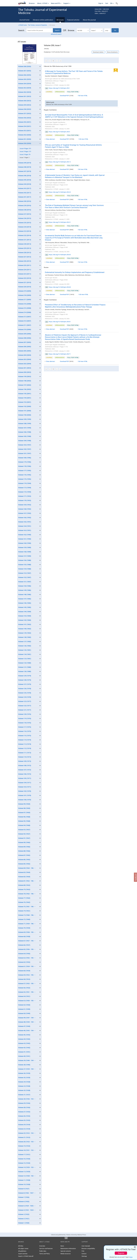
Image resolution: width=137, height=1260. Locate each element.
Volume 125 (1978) (24, 693)
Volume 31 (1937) (24, 1095)
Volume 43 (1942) (24, 1043)
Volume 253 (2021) (24, 131)
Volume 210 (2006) (24, 329)
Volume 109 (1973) (24, 761)
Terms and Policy (44, 1254)
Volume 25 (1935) (24, 1120)
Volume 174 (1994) (24, 483)
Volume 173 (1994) (24, 488)
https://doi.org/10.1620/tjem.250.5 (59, 132)
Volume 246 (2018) (24, 176)
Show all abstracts (112, 52)
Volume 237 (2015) (24, 214)
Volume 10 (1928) (24, 1184)
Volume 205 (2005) (24, 351)
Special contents (65, 1251)
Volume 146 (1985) (24, 603)
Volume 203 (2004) (24, 359)
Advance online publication (43, 20)
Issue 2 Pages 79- (25, 154)
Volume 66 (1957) (24, 945)
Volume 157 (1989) (24, 556)
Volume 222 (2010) (24, 278)
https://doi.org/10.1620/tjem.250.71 (60, 354)
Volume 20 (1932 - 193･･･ (27, 1142)
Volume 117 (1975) (24, 727)
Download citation (98, 52)
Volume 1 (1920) (23, 1223)
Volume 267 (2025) (24, 71)
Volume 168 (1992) (24, 509)
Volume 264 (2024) (24, 84)
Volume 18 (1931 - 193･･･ (27, 1150)
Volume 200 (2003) (24, 372)
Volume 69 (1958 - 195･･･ (27, 932)
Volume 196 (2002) (24, 389)
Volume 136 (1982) (24, 646)
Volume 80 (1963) (24, 885)
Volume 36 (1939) (24, 1073)
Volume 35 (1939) (24, 1078)
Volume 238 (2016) (24, 210)
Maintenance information (68, 1248)
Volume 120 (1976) (24, 714)
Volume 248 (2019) (24, 167)
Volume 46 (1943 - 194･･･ (27, 1030)
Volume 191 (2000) (24, 411)
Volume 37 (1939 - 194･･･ (27, 1069)
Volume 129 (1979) (24, 676)
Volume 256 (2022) (24, 118)
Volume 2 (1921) (23, 1219)
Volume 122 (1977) (24, 706)
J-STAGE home (22, 25)
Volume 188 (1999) (24, 423)
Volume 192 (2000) (24, 406)
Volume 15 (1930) (24, 1163)
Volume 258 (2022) (24, 109)
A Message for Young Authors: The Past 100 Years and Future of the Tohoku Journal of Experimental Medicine (74, 72)
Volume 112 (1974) (24, 748)
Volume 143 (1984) (24, 616)
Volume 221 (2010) (24, 282)
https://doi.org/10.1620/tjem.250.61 (60, 322)
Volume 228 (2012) (24, 252)
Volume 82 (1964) (24, 877)
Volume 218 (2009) (24, 295)
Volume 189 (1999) (24, 419)
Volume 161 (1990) (24, 539)
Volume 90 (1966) (24, 842)
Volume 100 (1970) (24, 800)
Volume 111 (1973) (24, 753)
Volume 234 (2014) (24, 227)
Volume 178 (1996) (24, 466)
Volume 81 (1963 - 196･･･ (27, 881)
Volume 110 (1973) (24, 757)
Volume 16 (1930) (24, 1159)
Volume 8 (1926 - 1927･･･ (27, 1193)
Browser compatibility (88, 1248)
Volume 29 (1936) (24, 1103)
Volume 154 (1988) (24, 569)
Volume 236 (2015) (24, 218)
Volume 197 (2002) (24, 385)
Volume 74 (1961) (24, 911)
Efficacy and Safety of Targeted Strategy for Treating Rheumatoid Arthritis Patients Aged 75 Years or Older (73, 146)
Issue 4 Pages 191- (25, 148)
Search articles (22, 1254)
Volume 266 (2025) (24, 75)
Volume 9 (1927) (23, 1189)
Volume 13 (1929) (24, 1172)
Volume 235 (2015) (24, 223)
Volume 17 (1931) (24, 1154)
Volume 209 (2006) (24, 334)
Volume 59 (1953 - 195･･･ (27, 975)
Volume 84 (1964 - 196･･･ (27, 868)
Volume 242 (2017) (24, 193)
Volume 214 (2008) (24, 312)
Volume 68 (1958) (24, 936)
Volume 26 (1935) (24, 1116)
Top (66, 1238)
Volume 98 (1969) (24, 808)
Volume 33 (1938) (24, 1086)
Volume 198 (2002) (24, 381)
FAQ (83, 1251)
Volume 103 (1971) (24, 787)
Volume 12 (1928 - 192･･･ (27, 1176)
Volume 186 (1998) (24, 432)
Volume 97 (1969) (24, 812)
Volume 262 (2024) (24, 92)
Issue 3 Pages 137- (25, 151)
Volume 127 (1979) (24, 684)
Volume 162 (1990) (24, 535)
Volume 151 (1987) (24, 582)
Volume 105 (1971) (24, 778)
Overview (42, 1246)
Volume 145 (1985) (24, 607)
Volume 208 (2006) (24, 338)
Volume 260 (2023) (24, 101)
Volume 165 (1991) (24, 522)
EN (112, 3)
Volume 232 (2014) (24, 235)
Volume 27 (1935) (24, 1112)
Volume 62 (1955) (24, 962)
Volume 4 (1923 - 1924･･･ (27, 1210)
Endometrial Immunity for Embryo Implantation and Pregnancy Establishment (74, 272)
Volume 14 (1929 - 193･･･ (27, 1167)
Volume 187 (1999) (24, 428)
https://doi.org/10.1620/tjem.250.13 (60, 162)
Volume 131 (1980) (24, 667)
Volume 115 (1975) (24, 736)
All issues (60, 20)
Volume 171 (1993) (24, 496)
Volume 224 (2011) (24, 270)
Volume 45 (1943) (24, 1035)
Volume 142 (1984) (24, 620)
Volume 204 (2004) (24, 355)
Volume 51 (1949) (24, 1009)
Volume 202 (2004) (24, 364)
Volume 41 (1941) (24, 1052)
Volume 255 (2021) (24, 122)
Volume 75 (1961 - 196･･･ (27, 907)
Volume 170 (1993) (24, 500)
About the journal (89, 20)
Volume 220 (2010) (24, 287)
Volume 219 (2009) (24, 291)
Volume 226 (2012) (24, 261)
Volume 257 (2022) (24, 113)
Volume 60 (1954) (24, 971)
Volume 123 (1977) (24, 701)
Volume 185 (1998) (24, 436)
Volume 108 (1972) (24, 765)
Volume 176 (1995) (24, 475)
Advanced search (56, 34)
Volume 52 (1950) (24, 1005)
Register (121, 1253)
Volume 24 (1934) (24, 1125)
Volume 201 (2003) (24, 368)
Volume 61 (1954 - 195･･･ (27, 966)
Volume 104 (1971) (24, 783)
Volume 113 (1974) (24, 744)
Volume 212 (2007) (24, 321)
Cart (106, 3)
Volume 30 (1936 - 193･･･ (27, 1099)
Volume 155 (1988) (24, 565)
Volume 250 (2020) (24, 143)
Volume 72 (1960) (24, 919)
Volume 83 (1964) (24, 872)
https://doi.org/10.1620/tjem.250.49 (60, 287)
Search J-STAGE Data (25, 1256)
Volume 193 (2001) (24, 402)
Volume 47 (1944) (24, 1026)
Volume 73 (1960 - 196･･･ (27, 915)
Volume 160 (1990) (24, 543)
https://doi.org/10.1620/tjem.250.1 (59, 88)
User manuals (86, 1246)
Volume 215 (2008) (24, 308)
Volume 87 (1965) (24, 855)
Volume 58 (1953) (24, 979)
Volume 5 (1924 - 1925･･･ (27, 1206)
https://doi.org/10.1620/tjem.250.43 (60, 255)
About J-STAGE (43, 3)
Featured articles (73, 20)
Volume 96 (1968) (24, 817)
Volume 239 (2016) (24, 205)
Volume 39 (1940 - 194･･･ (27, 1060)
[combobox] (83, 30)
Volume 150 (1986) (24, 586)
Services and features (46, 1248)
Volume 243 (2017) (24, 188)
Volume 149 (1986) (24, 590)
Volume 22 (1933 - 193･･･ (27, 1133)
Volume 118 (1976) (24, 723)
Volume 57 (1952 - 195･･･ (27, 983)
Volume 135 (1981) (24, 650)
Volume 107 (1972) (24, 770)
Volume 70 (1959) (24, 928)
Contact (84, 1254)
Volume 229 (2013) (24, 248)
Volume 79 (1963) (24, 889)
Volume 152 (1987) (24, 577)
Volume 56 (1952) (24, 988)
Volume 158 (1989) (24, 552)
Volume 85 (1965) (24, 864)
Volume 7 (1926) (23, 1197)
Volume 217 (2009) (24, 299)
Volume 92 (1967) (24, 834)
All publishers (22, 1251)
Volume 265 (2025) (24, 79)
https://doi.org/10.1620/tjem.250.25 (60, 192)
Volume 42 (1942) (24, 1048)
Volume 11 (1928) (24, 1180)
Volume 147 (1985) (24, 599)
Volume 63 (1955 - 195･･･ (27, 958)
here (131, 1257)
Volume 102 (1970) (24, 791)
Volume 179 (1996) (24, 462)
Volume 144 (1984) (24, 612)
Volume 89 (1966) (24, 847)
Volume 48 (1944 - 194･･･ (27, 1022)
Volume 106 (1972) (24, 774)
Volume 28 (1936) (24, 1107)
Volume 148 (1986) (24, 594)
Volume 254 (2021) (24, 126)
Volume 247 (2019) (24, 171)
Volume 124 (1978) (24, 697)
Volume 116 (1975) (24, 731)
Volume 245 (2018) (24, 180)
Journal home (24, 20)
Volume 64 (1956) (24, 954)
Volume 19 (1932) (24, 1146)
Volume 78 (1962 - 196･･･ (27, 894)
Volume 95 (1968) (24, 821)
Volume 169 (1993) (24, 505)
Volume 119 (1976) (24, 718)
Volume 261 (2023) (24, 96)
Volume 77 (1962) (24, 898)
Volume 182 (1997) (24, 449)
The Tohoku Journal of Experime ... (38, 25)
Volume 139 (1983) (24, 633)
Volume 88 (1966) (24, 851)
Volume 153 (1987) (24, 573)
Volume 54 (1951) (24, 996)
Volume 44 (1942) (24, 1039)
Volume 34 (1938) (24, 1082)
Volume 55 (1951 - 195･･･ (27, 992)
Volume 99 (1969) (24, 804)
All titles (20, 1246)
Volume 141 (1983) (24, 624)
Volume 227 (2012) (24, 257)
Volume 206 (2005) (24, 347)
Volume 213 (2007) (24, 317)
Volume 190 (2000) (24, 415)
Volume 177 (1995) (24, 470)
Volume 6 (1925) (23, 1201)
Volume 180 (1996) (24, 458)
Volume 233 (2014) (24, 231)
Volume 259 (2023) (24, 105)
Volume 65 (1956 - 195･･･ (27, 949)
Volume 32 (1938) (24, 1090)
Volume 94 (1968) (24, 825)
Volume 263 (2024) (24, 88)
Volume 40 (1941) (24, 1056)
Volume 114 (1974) (24, 740)
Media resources (65, 1254)
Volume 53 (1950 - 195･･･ (27, 1001)
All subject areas (23, 1248)
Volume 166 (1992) (24, 518)
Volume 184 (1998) (24, 441)
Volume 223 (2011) (24, 274)
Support (66, 3)
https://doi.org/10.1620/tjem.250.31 (60, 222)
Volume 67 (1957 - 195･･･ (27, 941)
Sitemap (84, 1256)
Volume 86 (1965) (24, 859)
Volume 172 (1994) (24, 492)
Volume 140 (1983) (24, 629)
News (62, 1246)
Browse (32, 3)
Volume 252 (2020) (24, 135)
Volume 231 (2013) (24, 240)
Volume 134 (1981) (24, 654)
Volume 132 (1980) (24, 663)
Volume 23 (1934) (24, 1129)
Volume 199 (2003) (24, 376)
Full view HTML (82, 96)
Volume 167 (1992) (24, 513)
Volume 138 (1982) (24, 637)
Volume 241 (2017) (24, 197)
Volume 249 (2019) (24, 163)
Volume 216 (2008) (24, 304)
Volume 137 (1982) (24, 641)
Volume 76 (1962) (24, 902)
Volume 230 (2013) (24, 244)
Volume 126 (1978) (24, 688)
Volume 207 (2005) (24, 342)
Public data (42, 1251)
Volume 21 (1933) (24, 1137)
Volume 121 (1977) (24, 710)
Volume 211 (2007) (24, 325)
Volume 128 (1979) (24, 680)
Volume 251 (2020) (24, 139)
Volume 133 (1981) (24, 659)
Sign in (100, 3)
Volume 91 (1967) (24, 838)
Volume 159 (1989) (24, 547)
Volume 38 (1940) (24, 1065)
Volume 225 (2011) (24, 265)
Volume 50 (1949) (24, 1013)
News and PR (56, 3)
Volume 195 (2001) (24, 394)
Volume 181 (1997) (24, 453)
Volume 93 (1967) (24, 830)
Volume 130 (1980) (24, 671)
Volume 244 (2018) (24, 184)
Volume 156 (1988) (24, 560)
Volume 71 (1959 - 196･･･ (27, 924)
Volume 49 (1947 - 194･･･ (27, 1018)
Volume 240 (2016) (24, 201)
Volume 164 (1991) (24, 526)
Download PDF (64, 96)
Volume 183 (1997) (24, 445)
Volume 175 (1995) (24, 479)
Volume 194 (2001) (24, 398)
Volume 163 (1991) (24, 530)
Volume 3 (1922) (23, 1214)
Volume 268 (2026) (24, 66)
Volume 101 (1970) (24, 795)
